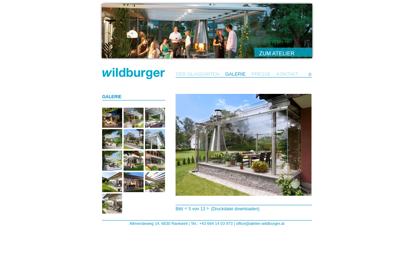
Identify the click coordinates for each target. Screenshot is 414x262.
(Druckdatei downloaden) (235, 208)
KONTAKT (287, 74)
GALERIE (235, 74)
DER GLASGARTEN (198, 74)
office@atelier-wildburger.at (260, 223)
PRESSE (261, 74)
